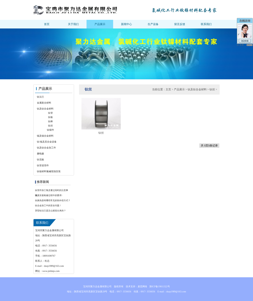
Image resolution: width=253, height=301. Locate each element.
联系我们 (206, 24)
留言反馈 (179, 24)
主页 (168, 89)
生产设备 (153, 24)
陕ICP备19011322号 (160, 286)
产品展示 (99, 24)
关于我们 (73, 24)
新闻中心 (126, 24)
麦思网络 (142, 286)
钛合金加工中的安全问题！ (48, 205)
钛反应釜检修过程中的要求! (48, 195)
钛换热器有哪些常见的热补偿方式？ (52, 200)
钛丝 (212, 89)
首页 (46, 24)
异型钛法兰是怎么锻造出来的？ (50, 210)
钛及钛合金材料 (197, 89)
